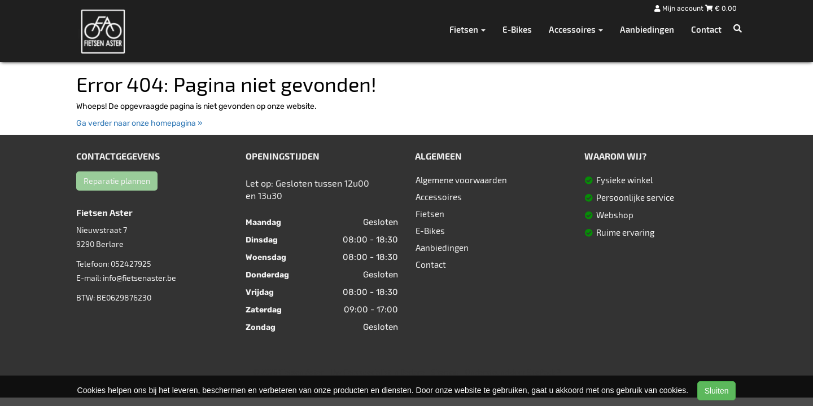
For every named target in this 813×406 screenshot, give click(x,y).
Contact (706, 29)
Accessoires (439, 197)
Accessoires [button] (576, 29)
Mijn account (679, 8)
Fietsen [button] (467, 29)
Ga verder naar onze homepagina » (139, 123)
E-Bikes (517, 29)
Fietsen (430, 214)
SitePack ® (544, 372)
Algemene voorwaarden (461, 180)
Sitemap (444, 372)
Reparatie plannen (117, 181)
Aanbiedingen (647, 29)
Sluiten (717, 390)
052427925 (131, 263)
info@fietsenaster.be (139, 278)
